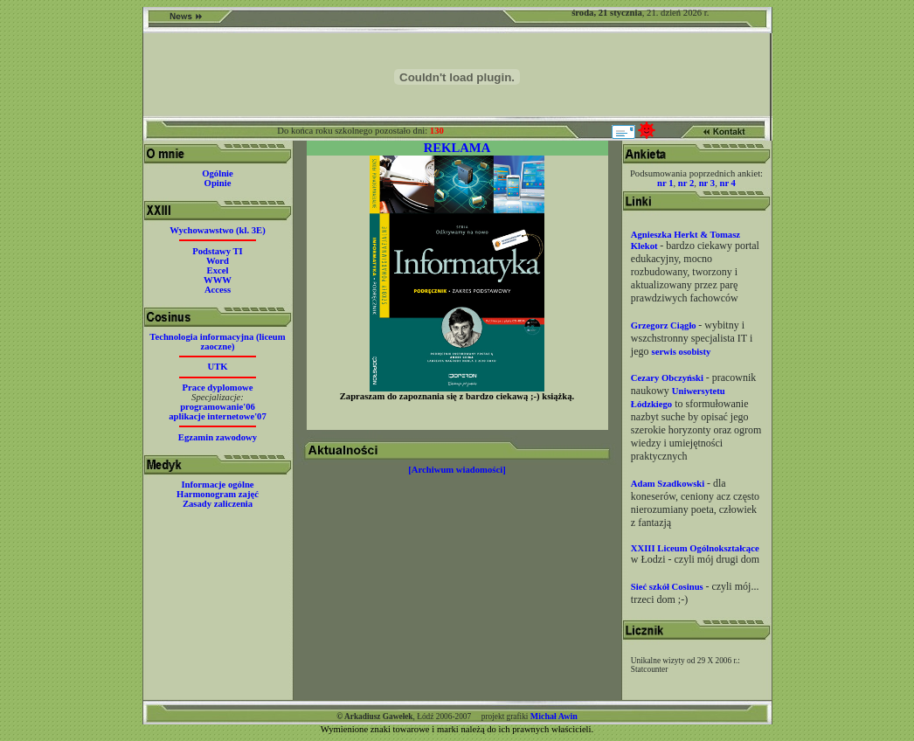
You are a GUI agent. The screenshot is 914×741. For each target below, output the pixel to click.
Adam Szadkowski (669, 483)
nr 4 (727, 183)
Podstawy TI (217, 251)
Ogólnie (217, 173)
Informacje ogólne (217, 484)
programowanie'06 (217, 407)
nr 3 (707, 183)
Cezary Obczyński (668, 378)
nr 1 (665, 183)
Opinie (218, 183)
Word (217, 261)
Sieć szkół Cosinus (668, 587)
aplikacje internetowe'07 (218, 416)
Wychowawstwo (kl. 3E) (217, 230)
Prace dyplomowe (218, 387)
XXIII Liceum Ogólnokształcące (695, 548)
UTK (217, 366)
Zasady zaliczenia (218, 504)
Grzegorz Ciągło (665, 325)
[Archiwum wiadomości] (456, 469)
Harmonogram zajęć (218, 494)
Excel (218, 270)
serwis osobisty (681, 352)
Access (217, 289)
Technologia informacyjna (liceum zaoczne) (217, 341)
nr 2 (686, 183)
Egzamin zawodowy (217, 437)
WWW (218, 280)
